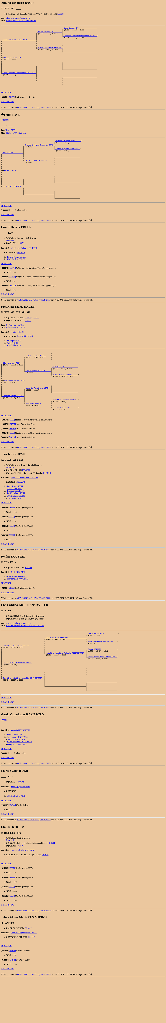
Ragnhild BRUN (14, 367)
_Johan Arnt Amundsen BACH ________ (19, 42)
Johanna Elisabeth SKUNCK (23, 895)
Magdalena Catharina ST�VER (24, 270)
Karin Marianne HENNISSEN (19, 787)
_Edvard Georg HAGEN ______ (38, 378)
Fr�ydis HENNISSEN (16, 789)
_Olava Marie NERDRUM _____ (38, 397)
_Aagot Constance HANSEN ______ (39, 175)
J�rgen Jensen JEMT (16, 530)
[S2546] (12, 290)
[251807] (28, 973)
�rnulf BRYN (10, 187)
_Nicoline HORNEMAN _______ (65, 441)
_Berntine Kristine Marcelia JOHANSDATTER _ (23, 720)
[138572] (28, 342)
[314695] (21, 891)
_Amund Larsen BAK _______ (49, 33)
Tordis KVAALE (18, 606)
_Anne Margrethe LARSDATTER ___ (102, 676)
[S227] (12, 541)
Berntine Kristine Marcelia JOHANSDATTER (25, 659)
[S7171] (12, 996)
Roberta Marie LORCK (16, 349)
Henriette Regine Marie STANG (24, 978)
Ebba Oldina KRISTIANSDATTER (18, 702)
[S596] (12, 454)
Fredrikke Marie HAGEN (15, 408)
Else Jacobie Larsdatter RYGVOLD (21, 21)
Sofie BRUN (12, 365)
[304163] (47, 507)
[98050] (60, 14)
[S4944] (12, 850)
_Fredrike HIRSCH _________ (38, 436)
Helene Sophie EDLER (16, 279)
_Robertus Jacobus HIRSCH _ (65, 431)
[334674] (29, 358)
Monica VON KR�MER (16, 144)
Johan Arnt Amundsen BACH (17, 18)
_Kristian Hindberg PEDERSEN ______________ (23, 681)
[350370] (21, 274)
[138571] (36, 340)
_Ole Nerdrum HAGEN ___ (13, 387)
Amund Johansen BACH (14, 63)
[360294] (21, 516)
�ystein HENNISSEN (20, 775)
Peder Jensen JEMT (15, 525)
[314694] (52, 888)
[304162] (26, 504)
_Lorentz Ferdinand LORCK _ (38, 418)
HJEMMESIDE (7, 113)
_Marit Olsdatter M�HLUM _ (50, 51)
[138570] (28, 340)
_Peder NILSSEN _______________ (102, 686)
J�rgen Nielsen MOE (16, 841)
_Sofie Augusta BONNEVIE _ (67, 161)
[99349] (4, 765)
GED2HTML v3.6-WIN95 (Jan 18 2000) (34, 119)
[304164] (10, 501)
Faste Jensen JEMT (15, 520)
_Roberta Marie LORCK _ (13, 427)
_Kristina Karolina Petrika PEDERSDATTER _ (65, 690)
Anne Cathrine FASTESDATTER (24, 511)
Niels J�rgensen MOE (20, 832)
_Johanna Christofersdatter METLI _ (80, 37)
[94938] (28, 601)
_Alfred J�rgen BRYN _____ (68, 152)
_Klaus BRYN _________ (12, 166)
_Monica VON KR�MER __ (13, 205)
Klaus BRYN (10, 142)
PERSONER (6, 104)
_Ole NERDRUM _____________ (65, 392)
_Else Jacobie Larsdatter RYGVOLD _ (19, 81)
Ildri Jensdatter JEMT (16, 527)
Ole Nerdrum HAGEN (14, 347)
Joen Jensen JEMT (15, 532)
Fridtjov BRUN (17, 354)
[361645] (45, 900)
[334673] (21, 358)
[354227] (31, 982)
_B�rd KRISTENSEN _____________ (102, 667)
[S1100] (11, 109)
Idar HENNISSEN (14, 780)
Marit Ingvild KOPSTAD (17, 613)
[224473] (10, 262)
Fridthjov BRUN (14, 363)
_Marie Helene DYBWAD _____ (65, 401)
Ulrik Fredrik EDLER (16, 281)
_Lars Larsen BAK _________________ (80, 28)
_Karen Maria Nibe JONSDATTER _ (102, 695)
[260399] (5, 132)
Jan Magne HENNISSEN (17, 782)
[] (4, 109)
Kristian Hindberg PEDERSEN (18, 657)
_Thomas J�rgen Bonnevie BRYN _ (39, 157)
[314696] (10, 885)
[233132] (21, 827)
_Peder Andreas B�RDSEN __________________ (66, 672)
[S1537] (12, 458)
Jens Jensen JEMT (14, 522)
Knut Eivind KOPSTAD (17, 610)
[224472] (21, 265)
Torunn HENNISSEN (16, 784)
